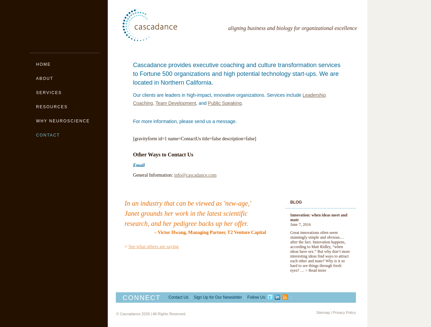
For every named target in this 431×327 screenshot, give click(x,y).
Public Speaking (224, 103)
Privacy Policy (344, 312)
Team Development (176, 103)
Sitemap (323, 312)
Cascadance (165, 25)
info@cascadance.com (195, 175)
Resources (52, 107)
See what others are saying (153, 246)
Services (49, 92)
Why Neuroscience (63, 121)
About (44, 78)
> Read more (315, 270)
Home (43, 64)
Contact (48, 135)
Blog (296, 202)
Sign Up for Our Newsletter (218, 297)
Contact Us (178, 297)
